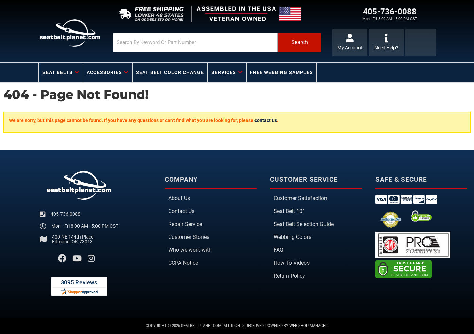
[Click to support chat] (386, 42)
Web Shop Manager (308, 325)
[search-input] (193, 42)
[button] (215, 42)
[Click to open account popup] (349, 42)
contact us (265, 120)
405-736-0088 (66, 214)
